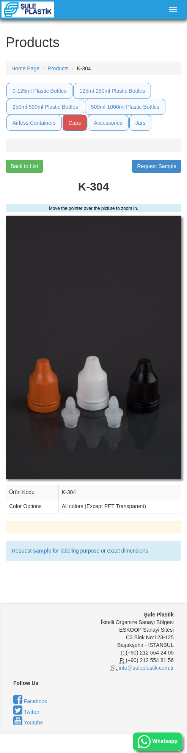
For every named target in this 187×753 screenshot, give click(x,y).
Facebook (30, 701)
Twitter (26, 712)
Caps (75, 123)
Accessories (108, 123)
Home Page (25, 68)
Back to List (24, 166)
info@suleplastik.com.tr (146, 668)
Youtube (28, 723)
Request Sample (156, 166)
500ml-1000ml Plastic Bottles (125, 107)
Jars (140, 123)
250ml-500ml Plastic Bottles (45, 107)
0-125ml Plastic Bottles (39, 91)
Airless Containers (34, 123)
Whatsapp (157, 741)
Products (58, 68)
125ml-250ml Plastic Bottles (112, 91)
